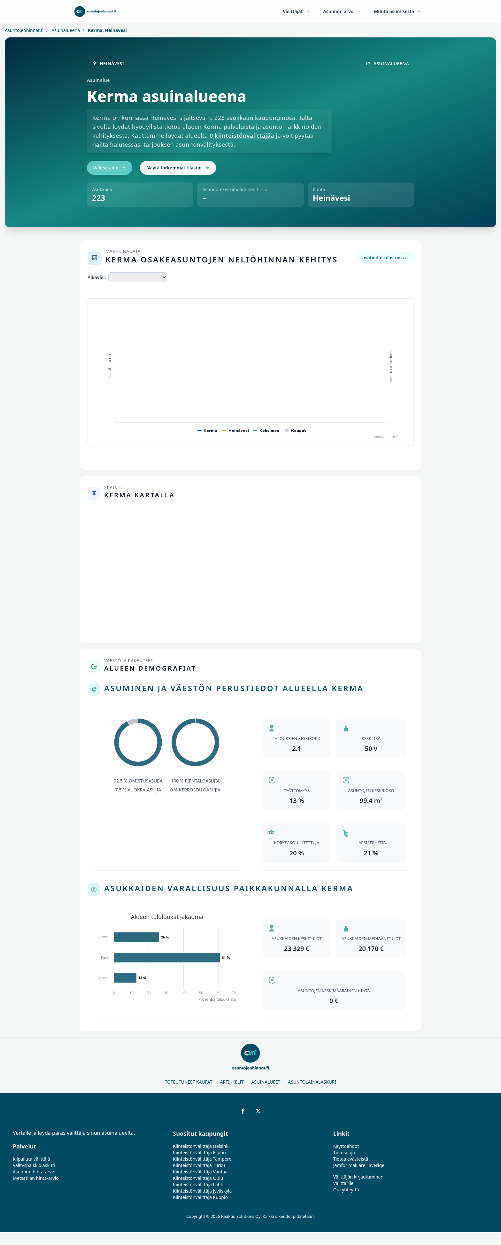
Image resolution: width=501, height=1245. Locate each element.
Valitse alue (109, 168)
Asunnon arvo (342, 11)
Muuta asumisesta (398, 11)
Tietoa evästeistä (350, 1159)
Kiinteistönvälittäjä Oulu (198, 1178)
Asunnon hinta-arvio (34, 1172)
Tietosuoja (344, 1152)
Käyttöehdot (346, 1146)
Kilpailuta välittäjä (31, 1159)
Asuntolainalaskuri (312, 1082)
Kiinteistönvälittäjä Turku (199, 1165)
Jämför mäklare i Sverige (358, 1165)
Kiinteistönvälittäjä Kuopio (200, 1197)
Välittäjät (296, 11)
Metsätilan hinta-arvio (36, 1178)
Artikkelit (232, 1082)
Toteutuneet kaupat (188, 1082)
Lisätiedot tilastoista (383, 257)
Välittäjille (343, 1183)
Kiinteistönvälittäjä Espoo (199, 1152)
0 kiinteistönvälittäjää (242, 135)
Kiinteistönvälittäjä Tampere (202, 1159)
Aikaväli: (97, 277)
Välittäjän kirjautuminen (358, 1177)
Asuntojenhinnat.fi (24, 30)
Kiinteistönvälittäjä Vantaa (200, 1172)
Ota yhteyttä (346, 1190)
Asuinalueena (65, 30)
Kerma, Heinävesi (107, 30)
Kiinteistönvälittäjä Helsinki (201, 1146)
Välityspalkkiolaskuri (34, 1165)
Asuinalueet (266, 1082)
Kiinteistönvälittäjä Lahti (198, 1184)
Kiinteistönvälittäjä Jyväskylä (202, 1191)
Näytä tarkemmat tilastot (178, 168)
